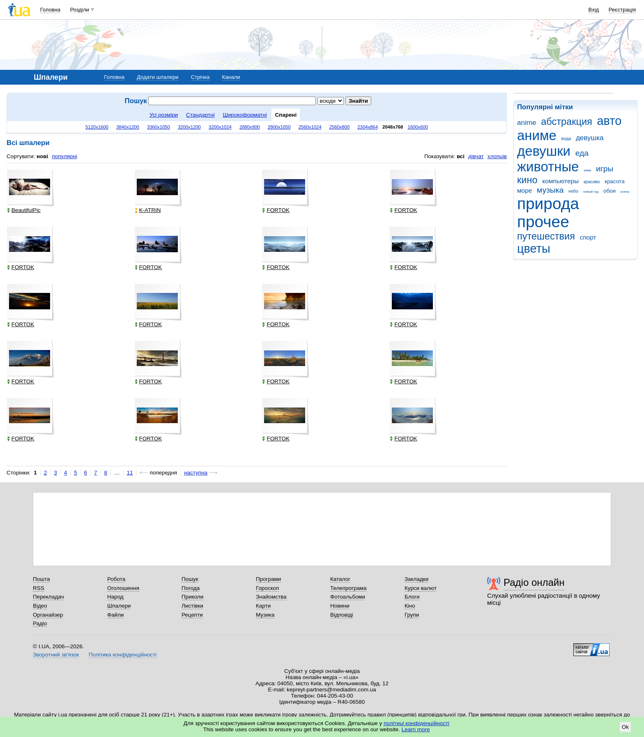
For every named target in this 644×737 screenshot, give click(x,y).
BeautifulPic (24, 210)
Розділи (79, 10)
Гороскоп (267, 588)
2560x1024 (310, 126)
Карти (263, 606)
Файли (115, 615)
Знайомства (271, 597)
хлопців (497, 156)
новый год (590, 191)
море (524, 190)
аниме (537, 135)
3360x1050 (158, 126)
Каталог (340, 579)
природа (548, 203)
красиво (592, 181)
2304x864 (367, 126)
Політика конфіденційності (122, 655)
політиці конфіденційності (416, 723)
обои (609, 191)
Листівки (192, 606)
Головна (50, 10)
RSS (38, 588)
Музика (265, 615)
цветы (533, 248)
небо (573, 191)
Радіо (40, 623)
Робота (116, 579)
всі (461, 156)
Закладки (416, 579)
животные (548, 166)
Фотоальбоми (347, 597)
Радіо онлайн (534, 582)
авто (609, 120)
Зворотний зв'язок (56, 655)
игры (604, 168)
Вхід (594, 10)
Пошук (190, 579)
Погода (191, 588)
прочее (543, 221)
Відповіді (341, 615)
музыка (550, 190)
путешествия (546, 236)
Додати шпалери (157, 77)
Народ (115, 597)
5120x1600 (96, 126)
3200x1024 (220, 126)
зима (587, 170)
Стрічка (200, 77)
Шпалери (119, 606)
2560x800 (339, 126)
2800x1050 (279, 126)
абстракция (566, 121)
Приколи (192, 597)
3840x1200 (127, 126)
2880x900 (249, 126)
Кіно (410, 606)
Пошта (41, 579)
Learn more (416, 729)
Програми (268, 579)
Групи (412, 615)
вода (566, 138)
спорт (588, 237)
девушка (590, 138)
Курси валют (421, 588)
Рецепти (192, 615)
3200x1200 (189, 126)
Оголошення (123, 588)
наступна (195, 473)
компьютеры (560, 180)
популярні (64, 156)
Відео (40, 606)
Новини (340, 606)
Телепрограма (348, 588)
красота (614, 181)
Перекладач (48, 597)
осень (625, 191)
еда (582, 153)
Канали (231, 77)
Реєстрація (622, 10)
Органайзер (48, 615)
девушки (543, 151)
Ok (625, 727)
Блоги (412, 597)
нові (42, 156)
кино (527, 180)
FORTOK (276, 210)
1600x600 (417, 126)
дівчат (476, 156)
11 (130, 473)
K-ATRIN (148, 210)
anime (526, 123)
